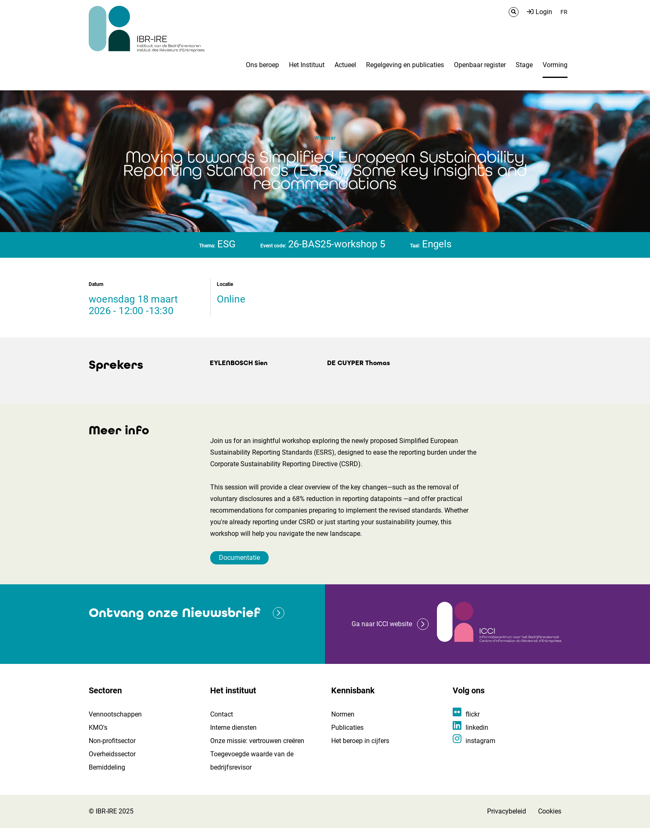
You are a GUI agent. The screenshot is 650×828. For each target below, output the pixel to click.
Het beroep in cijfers (360, 741)
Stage (524, 65)
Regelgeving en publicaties (405, 65)
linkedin (477, 727)
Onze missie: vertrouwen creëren (257, 741)
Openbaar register (480, 65)
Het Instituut (307, 65)
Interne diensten (233, 727)
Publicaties (347, 727)
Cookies (549, 811)
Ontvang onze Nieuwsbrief (174, 613)
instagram (480, 741)
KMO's (98, 727)
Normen (342, 714)
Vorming (555, 65)
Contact (221, 714)
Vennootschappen (115, 714)
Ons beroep (262, 65)
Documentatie (239, 558)
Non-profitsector (112, 741)
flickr (473, 714)
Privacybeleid (506, 811)
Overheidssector (112, 754)
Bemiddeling (107, 767)
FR (564, 12)
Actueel (345, 65)
